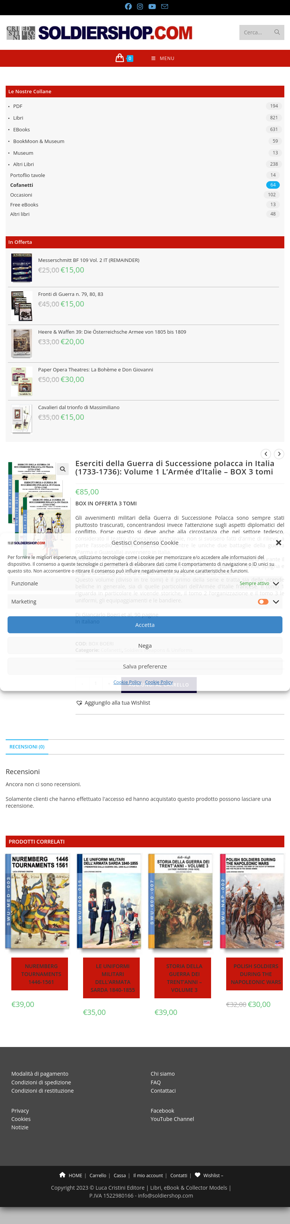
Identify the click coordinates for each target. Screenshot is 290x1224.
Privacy (20, 1110)
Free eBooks (24, 204)
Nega (145, 645)
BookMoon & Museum (39, 141)
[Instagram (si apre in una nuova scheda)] (139, 6)
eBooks (21, 129)
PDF (17, 106)
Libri (18, 117)
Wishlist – (209, 1175)
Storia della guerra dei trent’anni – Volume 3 (184, 977)
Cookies (21, 1118)
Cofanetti (21, 185)
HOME (70, 1175)
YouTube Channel (172, 1118)
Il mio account (148, 1175)
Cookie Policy (127, 682)
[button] (278, 542)
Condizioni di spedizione (41, 1082)
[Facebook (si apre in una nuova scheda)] (128, 6)
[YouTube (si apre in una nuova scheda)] (151, 6)
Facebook (162, 1110)
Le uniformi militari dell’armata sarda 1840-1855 (113, 977)
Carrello (97, 1175)
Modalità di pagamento (39, 1073)
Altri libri (23, 164)
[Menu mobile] (163, 58)
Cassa (120, 1175)
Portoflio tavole (27, 175)
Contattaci (163, 1090)
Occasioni (21, 194)
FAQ (156, 1082)
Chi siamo (163, 1073)
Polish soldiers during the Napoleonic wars (256, 973)
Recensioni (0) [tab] (27, 747)
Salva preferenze (145, 666)
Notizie (19, 1127)
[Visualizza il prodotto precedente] (266, 454)
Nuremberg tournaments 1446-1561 (41, 973)
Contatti (178, 1175)
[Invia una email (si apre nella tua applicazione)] (163, 6)
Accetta (144, 624)
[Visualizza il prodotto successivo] (279, 454)
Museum (23, 152)
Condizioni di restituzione (42, 1090)
